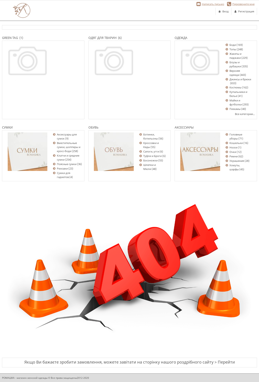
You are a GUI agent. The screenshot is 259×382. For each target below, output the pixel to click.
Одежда (181, 38)
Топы (232, 49)
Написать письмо (213, 4)
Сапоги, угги (151, 151)
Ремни (233, 156)
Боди (232, 45)
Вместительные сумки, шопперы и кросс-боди (68, 147)
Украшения (236, 161)
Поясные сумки (66, 164)
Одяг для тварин (102, 38)
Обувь (93, 127)
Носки (233, 147)
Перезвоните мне (243, 4)
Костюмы (235, 87)
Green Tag (10, 38)
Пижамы (235, 109)
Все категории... (245, 114)
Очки (232, 152)
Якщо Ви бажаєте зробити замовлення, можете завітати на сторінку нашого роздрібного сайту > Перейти (129, 362)
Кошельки (236, 143)
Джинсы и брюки (240, 79)
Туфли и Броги (152, 156)
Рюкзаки (62, 168)
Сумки (7, 127)
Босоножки (150, 160)
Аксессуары (184, 127)
